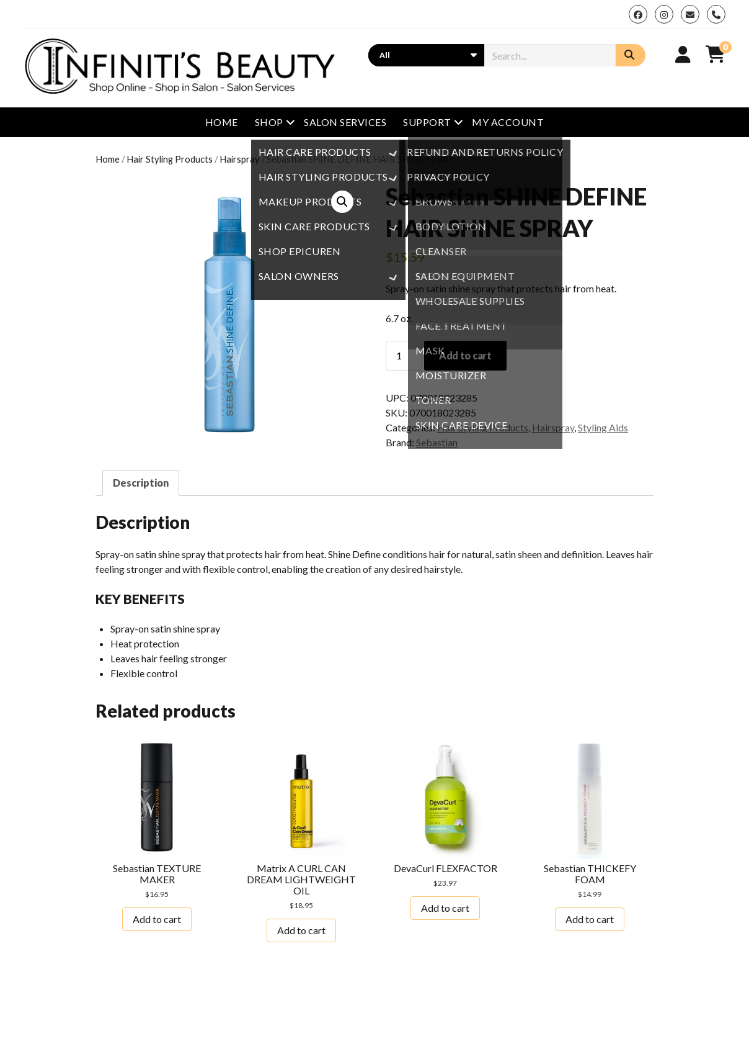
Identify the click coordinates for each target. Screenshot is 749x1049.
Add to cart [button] (157, 919)
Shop (269, 122)
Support (427, 122)
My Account (508, 122)
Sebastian (437, 442)
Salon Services (345, 122)
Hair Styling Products (169, 158)
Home (221, 122)
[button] (342, 202)
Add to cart (465, 355)
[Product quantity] (404, 356)
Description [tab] (141, 482)
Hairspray (239, 158)
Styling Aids (603, 427)
